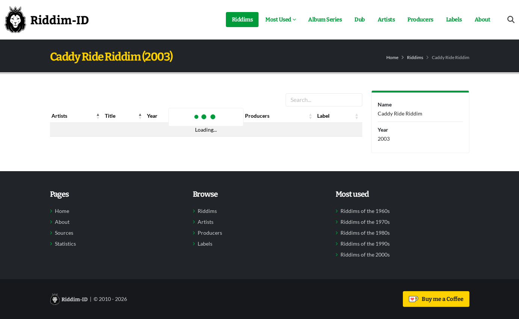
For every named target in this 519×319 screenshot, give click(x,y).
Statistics (65, 244)
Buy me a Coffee (436, 299)
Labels (454, 19)
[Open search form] (510, 19)
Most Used (278, 19)
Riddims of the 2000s (365, 255)
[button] (98, 116)
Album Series (325, 19)
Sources (64, 233)
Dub (359, 19)
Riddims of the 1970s (365, 222)
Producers (420, 19)
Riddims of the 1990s (365, 244)
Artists (386, 19)
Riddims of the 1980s (365, 233)
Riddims (242, 19)
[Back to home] (47, 19)
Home (392, 57)
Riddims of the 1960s (365, 211)
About (482, 19)
